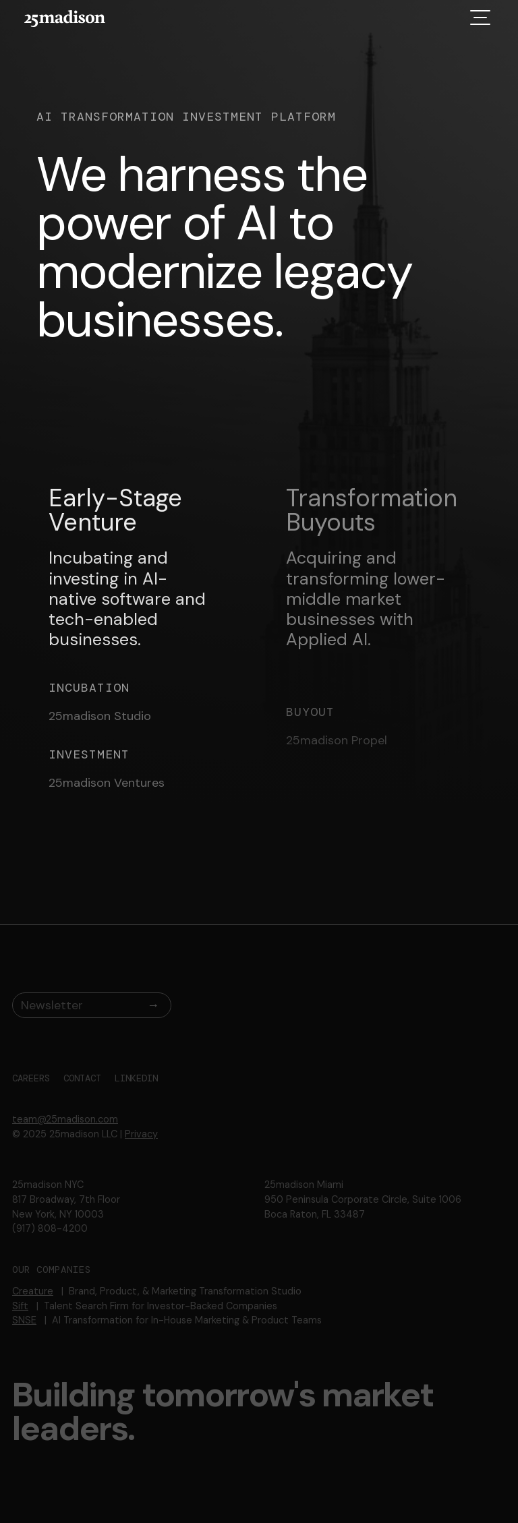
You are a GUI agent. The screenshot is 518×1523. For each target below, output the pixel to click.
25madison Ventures (107, 783)
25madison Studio (100, 716)
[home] (64, 18)
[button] (480, 16)
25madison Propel (336, 741)
